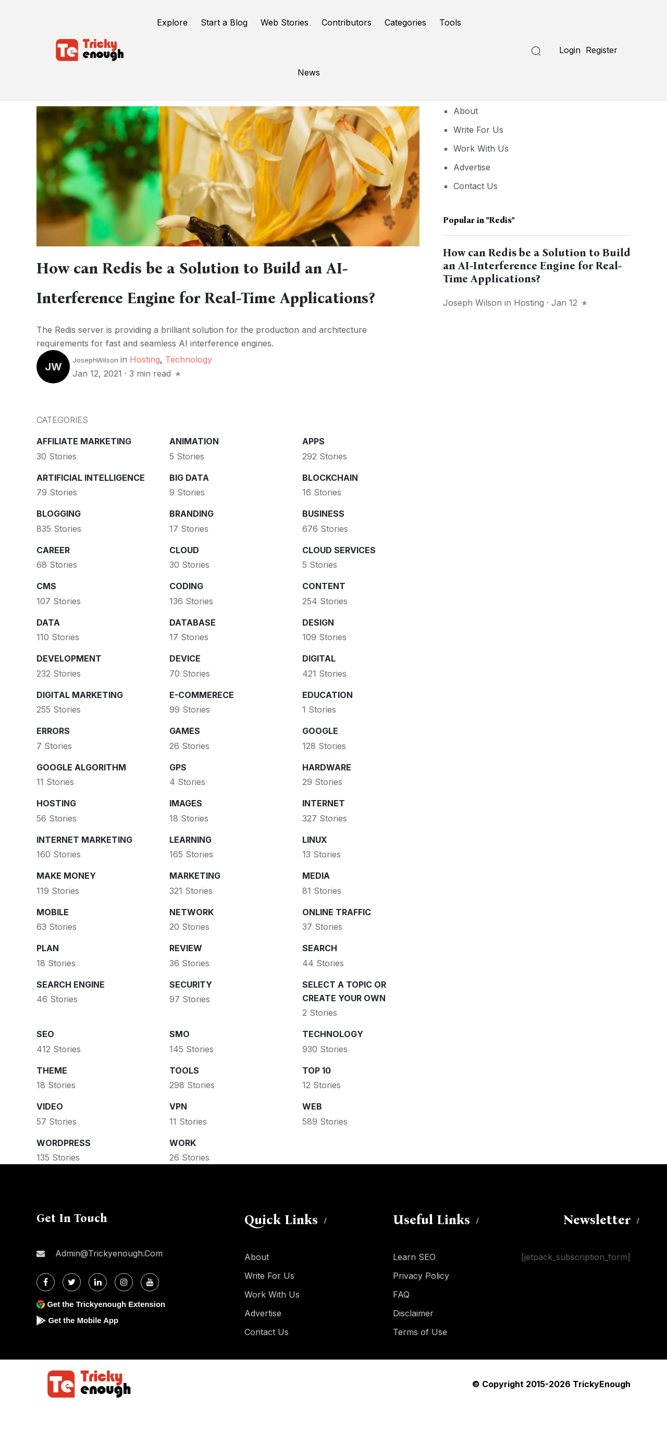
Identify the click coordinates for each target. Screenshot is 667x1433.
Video (49, 1131)
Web (312, 1131)
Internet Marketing (84, 864)
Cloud (184, 575)
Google (320, 756)
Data (48, 647)
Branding (191, 538)
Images (185, 828)
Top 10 (316, 1095)
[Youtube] (150, 1307)
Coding (186, 611)
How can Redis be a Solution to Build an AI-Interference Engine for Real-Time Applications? (213, 295)
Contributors (347, 22)
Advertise (471, 167)
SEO (45, 1059)
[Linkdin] (98, 1307)
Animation (194, 466)
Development (69, 683)
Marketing (194, 900)
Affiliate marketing (83, 466)
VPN (178, 1131)
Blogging (58, 538)
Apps (313, 466)
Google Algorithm (81, 792)
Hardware (326, 792)
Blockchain (330, 502)
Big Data (189, 502)
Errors (53, 756)
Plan (47, 973)
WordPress (63, 1168)
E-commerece (201, 720)
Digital (319, 683)
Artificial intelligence (90, 502)
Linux (314, 864)
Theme (51, 1095)
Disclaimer (413, 1338)
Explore (172, 22)
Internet (323, 828)
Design (318, 647)
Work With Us (481, 148)
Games (184, 756)
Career (53, 575)
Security (190, 1009)
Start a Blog (224, 22)
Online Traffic (336, 937)
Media (316, 900)
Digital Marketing (79, 720)
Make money (66, 900)
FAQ (401, 1319)
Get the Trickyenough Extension (111, 1329)
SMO (179, 1059)
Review (185, 973)
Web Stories (284, 22)
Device (185, 683)
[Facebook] (45, 1307)
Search (319, 973)
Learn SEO (414, 1282)
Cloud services (339, 575)
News (309, 72)
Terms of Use (420, 1357)
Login (569, 50)
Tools (450, 22)
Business (323, 538)
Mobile (52, 937)
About (465, 111)
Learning (190, 864)
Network (191, 937)
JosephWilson (95, 385)
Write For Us (478, 129)
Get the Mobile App (85, 1345)
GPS (178, 792)
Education (327, 720)
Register (601, 50)
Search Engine (70, 1009)
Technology (188, 384)
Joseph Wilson (472, 302)
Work (182, 1168)
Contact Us (475, 186)
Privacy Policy (421, 1300)
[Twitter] (72, 1307)
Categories (405, 22)
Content (323, 611)
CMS (46, 611)
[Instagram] (124, 1307)
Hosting (145, 384)
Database (192, 647)
